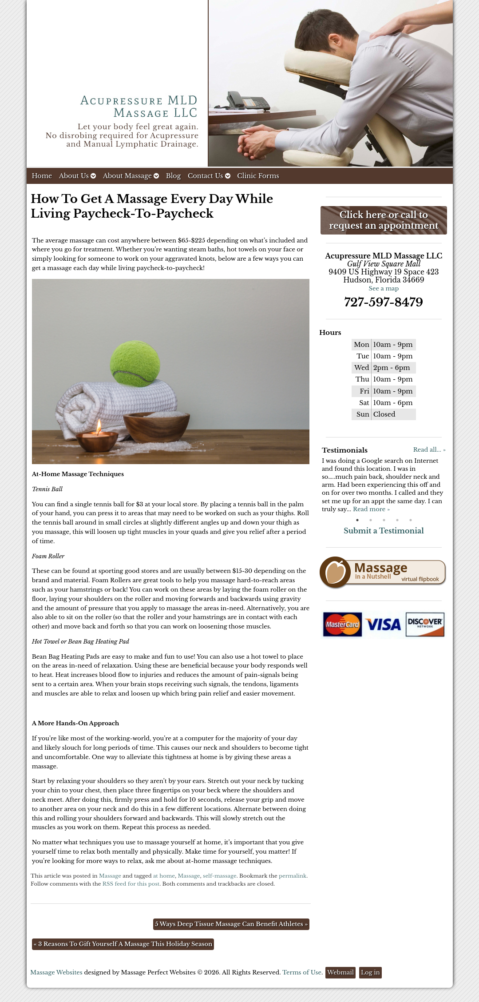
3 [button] (384, 520)
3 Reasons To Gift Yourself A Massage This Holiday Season (123, 944)
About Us (77, 176)
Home (42, 176)
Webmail (340, 972)
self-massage (220, 876)
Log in (370, 972)
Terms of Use (301, 972)
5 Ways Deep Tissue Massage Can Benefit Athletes (231, 924)
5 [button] (410, 520)
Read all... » (429, 449)
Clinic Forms (258, 176)
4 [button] (397, 520)
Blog (173, 176)
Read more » (371, 509)
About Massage (131, 176)
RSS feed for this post (131, 884)
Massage (110, 876)
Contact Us (209, 176)
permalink (292, 876)
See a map (384, 288)
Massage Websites (56, 972)
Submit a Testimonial (384, 530)
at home (164, 876)
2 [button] (370, 520)
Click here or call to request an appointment (383, 220)
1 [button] (357, 520)
